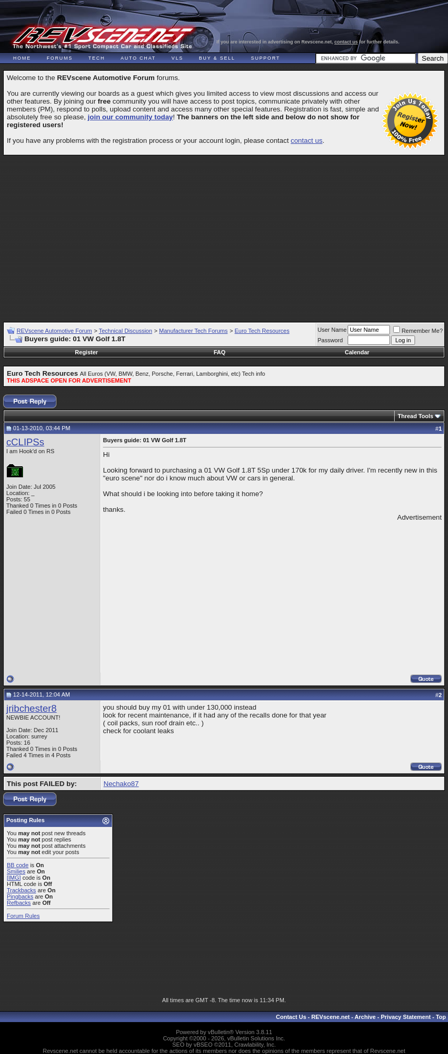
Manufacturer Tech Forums (193, 331)
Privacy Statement (405, 1017)
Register (86, 352)
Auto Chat (138, 58)
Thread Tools (415, 416)
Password (330, 340)
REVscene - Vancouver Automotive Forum (103, 37)
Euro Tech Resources (262, 331)
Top (441, 1017)
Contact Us (291, 1017)
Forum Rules (23, 916)
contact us (346, 41)
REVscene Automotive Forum (54, 331)
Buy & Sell (217, 58)
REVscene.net (331, 1017)
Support (265, 58)
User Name (332, 330)
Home (22, 58)
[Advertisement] (225, 234)
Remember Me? (418, 331)
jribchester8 (31, 708)
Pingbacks (20, 896)
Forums (60, 58)
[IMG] (14, 877)
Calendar (357, 352)
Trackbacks (21, 890)
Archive (364, 1017)
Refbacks (19, 903)
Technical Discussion (125, 331)
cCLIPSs (25, 441)
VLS (177, 58)
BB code (18, 865)
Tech (96, 58)
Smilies (16, 871)
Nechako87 (121, 784)
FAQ (220, 352)
